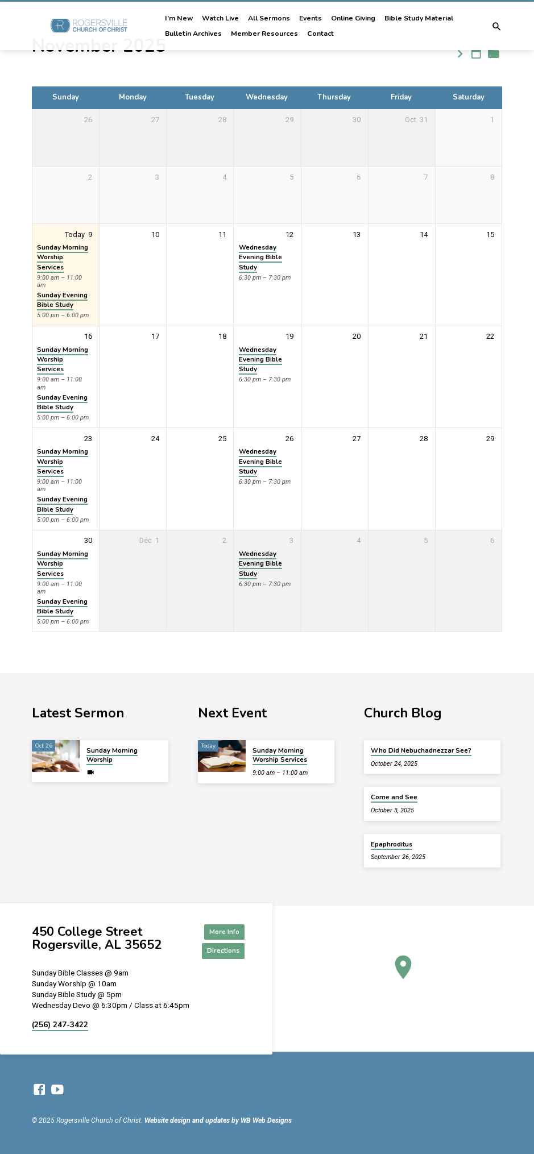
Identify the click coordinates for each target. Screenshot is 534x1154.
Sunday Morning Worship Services (62, 257)
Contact (320, 33)
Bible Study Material (418, 18)
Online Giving (353, 18)
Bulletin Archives (193, 33)
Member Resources (264, 33)
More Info (218, 930)
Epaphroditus (391, 841)
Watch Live (220, 18)
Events (310, 18)
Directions (219, 950)
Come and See (394, 795)
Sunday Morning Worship (112, 753)
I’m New (179, 18)
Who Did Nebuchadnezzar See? (421, 748)
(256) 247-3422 (60, 1024)
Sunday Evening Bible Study (62, 299)
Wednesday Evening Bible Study (260, 257)
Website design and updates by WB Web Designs (218, 1121)
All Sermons (269, 18)
